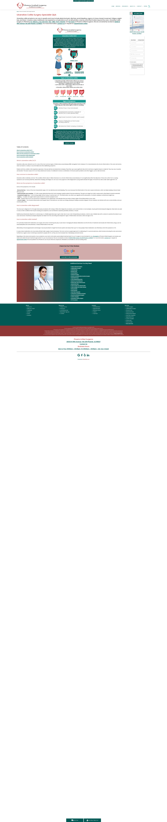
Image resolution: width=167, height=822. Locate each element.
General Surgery (75, 274)
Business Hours (97, 310)
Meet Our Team (31, 308)
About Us (29, 307)
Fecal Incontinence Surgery (77, 295)
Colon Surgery (129, 307)
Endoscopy (129, 320)
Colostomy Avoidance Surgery (78, 293)
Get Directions (96, 307)
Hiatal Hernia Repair (131, 313)
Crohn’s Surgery (75, 296)
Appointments (96, 308)
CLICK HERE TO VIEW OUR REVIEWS (69, 257)
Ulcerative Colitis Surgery (77, 298)
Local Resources (64, 310)
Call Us (94, 312)
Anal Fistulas (74, 290)
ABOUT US (132, 6)
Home (18, 11)
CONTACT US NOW (69, 143)
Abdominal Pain (75, 284)
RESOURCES (125, 6)
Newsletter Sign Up (64, 312)
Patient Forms (63, 307)
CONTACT (139, 6)
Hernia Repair (74, 273)
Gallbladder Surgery (76, 268)
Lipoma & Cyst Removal (77, 281)
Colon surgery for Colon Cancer (78, 287)
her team (72, 22)
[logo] (32, 5)
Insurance (62, 308)
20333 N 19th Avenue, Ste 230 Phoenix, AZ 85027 (83, 342)
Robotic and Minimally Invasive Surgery (80, 276)
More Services (129, 323)
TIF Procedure (74, 300)
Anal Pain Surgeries (75, 292)
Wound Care (74, 271)
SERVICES (118, 6)
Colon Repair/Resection (76, 279)
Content (62, 313)
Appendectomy (75, 277)
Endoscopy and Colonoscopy (78, 282)
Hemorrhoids (74, 288)
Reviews (29, 315)
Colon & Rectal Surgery (76, 266)
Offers (145, 6)
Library (28, 312)
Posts (28, 313)
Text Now (95, 313)
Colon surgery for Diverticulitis (78, 285)
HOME (113, 6)
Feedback (29, 310)
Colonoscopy (74, 269)
